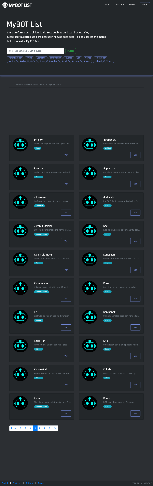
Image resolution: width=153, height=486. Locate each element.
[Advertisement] (76, 111)
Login (145, 4)
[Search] (35, 51)
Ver (66, 155)
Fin (55, 428)
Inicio (107, 4)
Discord (119, 4)
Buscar (70, 50)
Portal (133, 4)
